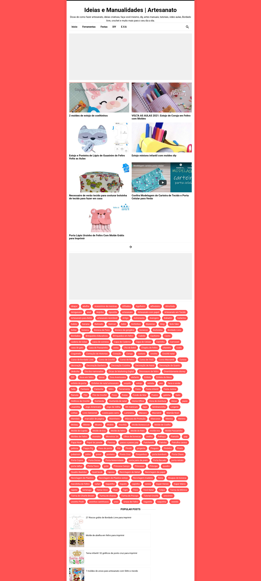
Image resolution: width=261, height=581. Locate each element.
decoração (76, 365)
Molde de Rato (137, 430)
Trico (135, 490)
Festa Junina (170, 389)
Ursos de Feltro (131, 501)
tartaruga (87, 490)
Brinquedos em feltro (123, 336)
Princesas (139, 466)
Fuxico (155, 395)
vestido (174, 501)
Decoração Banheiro (96, 365)
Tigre (125, 490)
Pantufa (174, 436)
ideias (174, 401)
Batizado (99, 324)
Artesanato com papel (148, 312)
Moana (98, 424)
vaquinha (161, 501)
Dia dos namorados (94, 371)
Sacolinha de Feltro (80, 484)
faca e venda (174, 383)
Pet (118, 448)
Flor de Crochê (100, 395)
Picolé (129, 448)
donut (101, 377)
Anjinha (100, 312)
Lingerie (174, 407)
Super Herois (162, 484)
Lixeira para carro (110, 413)
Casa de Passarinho (98, 347)
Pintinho (168, 448)
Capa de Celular (143, 342)
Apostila (113, 312)
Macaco (143, 413)
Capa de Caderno (122, 342)
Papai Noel (76, 442)
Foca (114, 395)
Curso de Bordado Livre (82, 359)
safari (97, 484)
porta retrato (177, 460)
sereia (148, 484)
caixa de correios (100, 342)
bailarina (181, 318)
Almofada (170, 306)
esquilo (127, 383)
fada (73, 389)
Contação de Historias (97, 353)
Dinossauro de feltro (149, 371)
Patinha (162, 442)
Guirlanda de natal (118, 401)
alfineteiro (155, 306)
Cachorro (154, 336)
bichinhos (136, 324)
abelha (86, 306)
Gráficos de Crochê (80, 401)
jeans (184, 401)
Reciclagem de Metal (130, 472)
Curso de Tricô (147, 359)
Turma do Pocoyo (129, 495)
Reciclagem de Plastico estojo (113, 478)
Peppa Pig (88, 448)
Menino (181, 418)
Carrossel (174, 342)
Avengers (154, 318)
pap (185, 436)
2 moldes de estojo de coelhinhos (86, 115)
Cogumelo (76, 353)
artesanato (127, 312)
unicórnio (167, 495)
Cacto (167, 336)
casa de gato (77, 347)
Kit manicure (132, 407)
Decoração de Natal (144, 365)
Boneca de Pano (102, 330)
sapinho (136, 484)
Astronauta (139, 318)
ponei (98, 454)
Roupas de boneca (177, 478)
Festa (138, 389)
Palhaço (162, 436)
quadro (166, 466)
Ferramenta (124, 389)
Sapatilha (110, 484)
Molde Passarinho (173, 430)
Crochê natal (168, 353)
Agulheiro (140, 306)
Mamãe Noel (173, 413)
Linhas (74, 413)
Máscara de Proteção (135, 418)
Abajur (74, 306)
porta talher (76, 466)
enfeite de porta (78, 383)
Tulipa (162, 490)
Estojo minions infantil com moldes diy (152, 155)
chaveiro (167, 347)
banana (85, 324)
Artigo (125, 318)
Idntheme (171, 574)
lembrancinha (158, 407)
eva (161, 383)
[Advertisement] (130, 56)
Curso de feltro (127, 359)
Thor (115, 490)
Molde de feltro (118, 430)
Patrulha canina (179, 442)
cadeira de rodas (79, 342)
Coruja (129, 353)
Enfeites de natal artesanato (105, 383)
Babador (168, 318)
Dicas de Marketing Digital (121, 371)
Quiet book (97, 472)
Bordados (75, 336)
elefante (135, 377)
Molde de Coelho (162, 424)
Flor (85, 395)
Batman (112, 324)
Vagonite (147, 501)
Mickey (74, 424)
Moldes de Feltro (79, 436)
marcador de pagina (94, 418)
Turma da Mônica (178, 490)
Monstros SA (112, 436)
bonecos (143, 330)
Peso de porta (105, 448)
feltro (111, 389)
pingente (141, 448)
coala (179, 347)
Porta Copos (77, 460)
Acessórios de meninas (105, 306)
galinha (166, 395)
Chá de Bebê (130, 347)
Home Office (138, 401)
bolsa (73, 330)
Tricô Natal (148, 490)
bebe (123, 324)
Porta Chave (178, 454)
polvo (88, 454)
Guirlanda (99, 401)
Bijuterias (150, 324)
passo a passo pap (129, 442)
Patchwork (149, 442)
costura (141, 353)
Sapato (123, 484)
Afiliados (126, 306)
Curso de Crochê (107, 359)
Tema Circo (102, 490)
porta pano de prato (138, 460)
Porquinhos (141, 454)
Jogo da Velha (113, 407)
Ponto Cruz (125, 454)
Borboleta (157, 330)
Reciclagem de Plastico (82, 478)
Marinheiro (114, 418)
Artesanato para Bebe (81, 318)
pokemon (75, 454)
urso (116, 501)
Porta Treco (93, 466)
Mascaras (155, 418)
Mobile (110, 424)
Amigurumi (76, 312)
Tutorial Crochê (150, 495)
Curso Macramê (166, 359)
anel (89, 312)
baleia (74, 324)
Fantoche (98, 389)
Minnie (86, 424)
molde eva (155, 430)
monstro (97, 436)
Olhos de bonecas (132, 436)
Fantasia (85, 389)
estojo (139, 383)
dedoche (75, 371)
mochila (123, 424)
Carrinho (160, 342)
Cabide (141, 336)
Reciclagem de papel (155, 472)
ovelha (149, 436)
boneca (85, 330)
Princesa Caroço (122, 466)
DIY (72, 377)
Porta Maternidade (115, 460)
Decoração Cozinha (120, 365)
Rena (160, 478)
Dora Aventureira (118, 377)
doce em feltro (87, 377)
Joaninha (75, 407)
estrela (150, 383)
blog (162, 324)
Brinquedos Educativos (97, 336)
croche (153, 353)
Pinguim (155, 448)
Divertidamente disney (174, 371)
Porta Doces (94, 460)
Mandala (75, 418)
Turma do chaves (108, 495)
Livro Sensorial (90, 413)
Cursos (182, 359)
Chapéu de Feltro (149, 347)
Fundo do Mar (139, 395)
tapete (74, 490)
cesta (116, 347)
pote (106, 466)
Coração (117, 353)
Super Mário (180, 484)
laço (145, 407)
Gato (178, 395)
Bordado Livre (174, 330)
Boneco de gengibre (124, 330)
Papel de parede (94, 442)
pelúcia (74, 448)
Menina (169, 418)
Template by (165, 574)
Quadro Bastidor (79, 472)
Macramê (156, 413)
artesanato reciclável (107, 318)
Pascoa (111, 442)
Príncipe (153, 466)
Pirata (180, 448)
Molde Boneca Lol (140, 424)
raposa (111, 472)
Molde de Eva (99, 430)
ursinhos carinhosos (99, 501)
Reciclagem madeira (143, 478)
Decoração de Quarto (169, 365)
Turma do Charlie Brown (82, 495)
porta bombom (159, 454)
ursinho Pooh (77, 501)
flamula (74, 395)
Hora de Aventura (157, 401)
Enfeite (147, 377)
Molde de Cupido (79, 430)
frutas (125, 395)
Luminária (129, 413)
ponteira (111, 454)
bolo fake (174, 324)
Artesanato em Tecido (175, 312)
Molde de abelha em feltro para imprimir (167, 517)
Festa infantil (152, 389)
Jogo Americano (93, 407)
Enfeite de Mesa (164, 377)
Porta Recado (159, 460)
